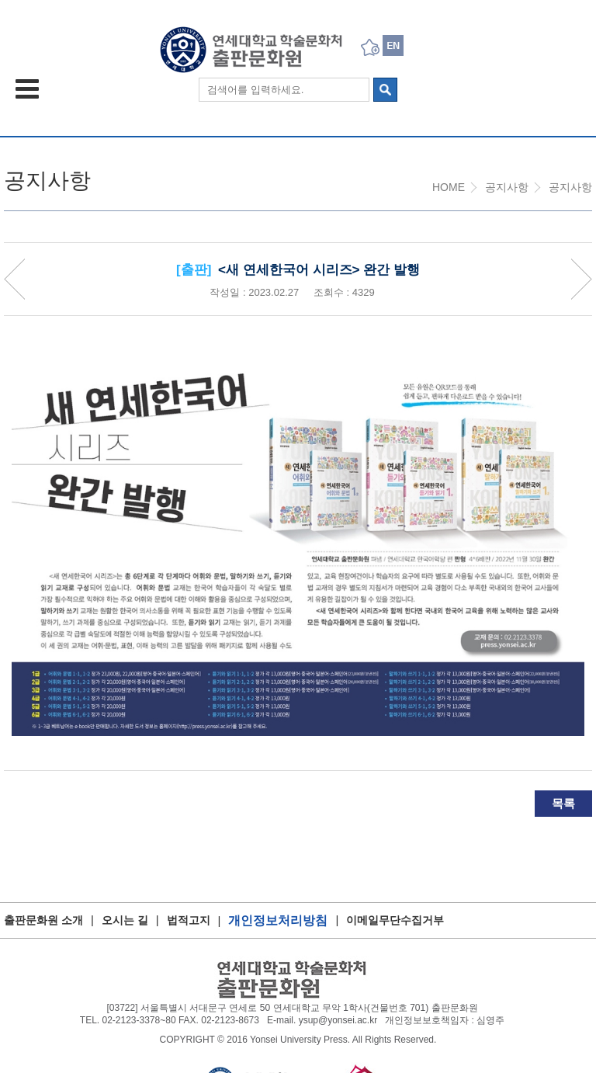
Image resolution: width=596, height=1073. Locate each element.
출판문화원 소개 (43, 920)
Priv (15, 279)
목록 (563, 803)
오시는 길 (125, 920)
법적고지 (188, 920)
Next (581, 279)
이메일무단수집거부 (395, 920)
